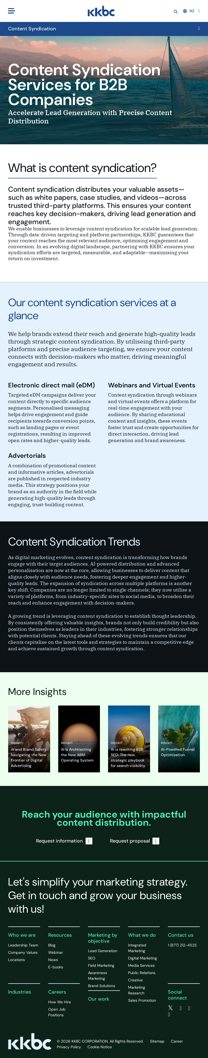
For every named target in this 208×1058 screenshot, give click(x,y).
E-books (55, 967)
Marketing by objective (102, 938)
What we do (142, 935)
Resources (60, 935)
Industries (19, 992)
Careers (57, 992)
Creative (135, 980)
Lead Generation (102, 950)
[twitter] (170, 1008)
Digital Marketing (142, 958)
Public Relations (141, 972)
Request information (64, 841)
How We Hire (59, 1002)
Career (177, 1041)
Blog (52, 945)
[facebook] (180, 1008)
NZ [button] (188, 10)
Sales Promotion (142, 1000)
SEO (91, 958)
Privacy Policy (69, 1046)
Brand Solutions (101, 985)
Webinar (55, 952)
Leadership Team (23, 945)
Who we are (21, 935)
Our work (98, 999)
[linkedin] (189, 1008)
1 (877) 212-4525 (182, 945)
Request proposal (134, 841)
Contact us (180, 935)
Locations (16, 959)
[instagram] (169, 1014)
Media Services (141, 965)
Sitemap (157, 1041)
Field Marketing (101, 965)
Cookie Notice (99, 1046)
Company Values (23, 952)
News (53, 959)
